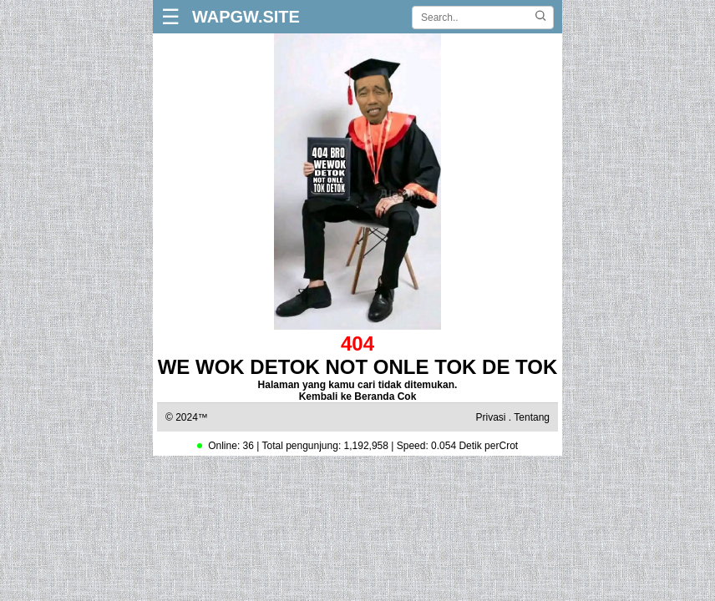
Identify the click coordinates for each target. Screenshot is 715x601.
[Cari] (540, 17)
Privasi (490, 417)
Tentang (532, 417)
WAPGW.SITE (246, 17)
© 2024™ (186, 417)
